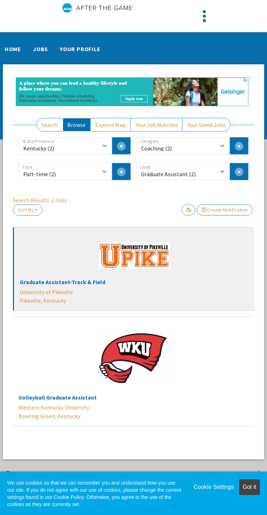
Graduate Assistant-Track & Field (62, 282)
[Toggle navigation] (204, 16)
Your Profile (80, 49)
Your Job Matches (156, 124)
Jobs (40, 49)
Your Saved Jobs (206, 124)
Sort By (26, 210)
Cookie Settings (214, 487)
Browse (76, 124)
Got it (249, 487)
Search (50, 124)
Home (13, 49)
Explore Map (110, 124)
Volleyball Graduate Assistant (58, 397)
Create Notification (225, 210)
